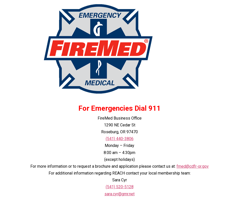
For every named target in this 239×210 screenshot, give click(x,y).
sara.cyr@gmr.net (119, 194)
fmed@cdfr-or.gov (193, 166)
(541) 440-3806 (120, 138)
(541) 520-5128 (120, 186)
